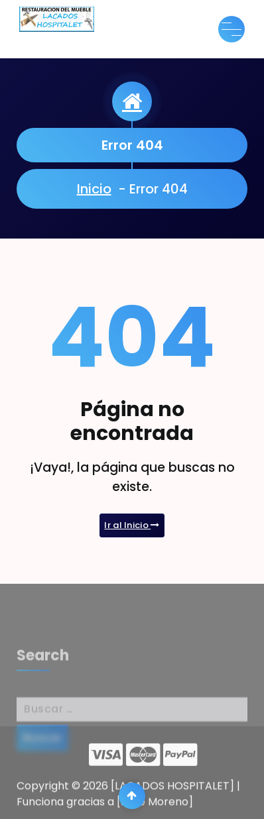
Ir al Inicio (131, 525)
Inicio (95, 189)
